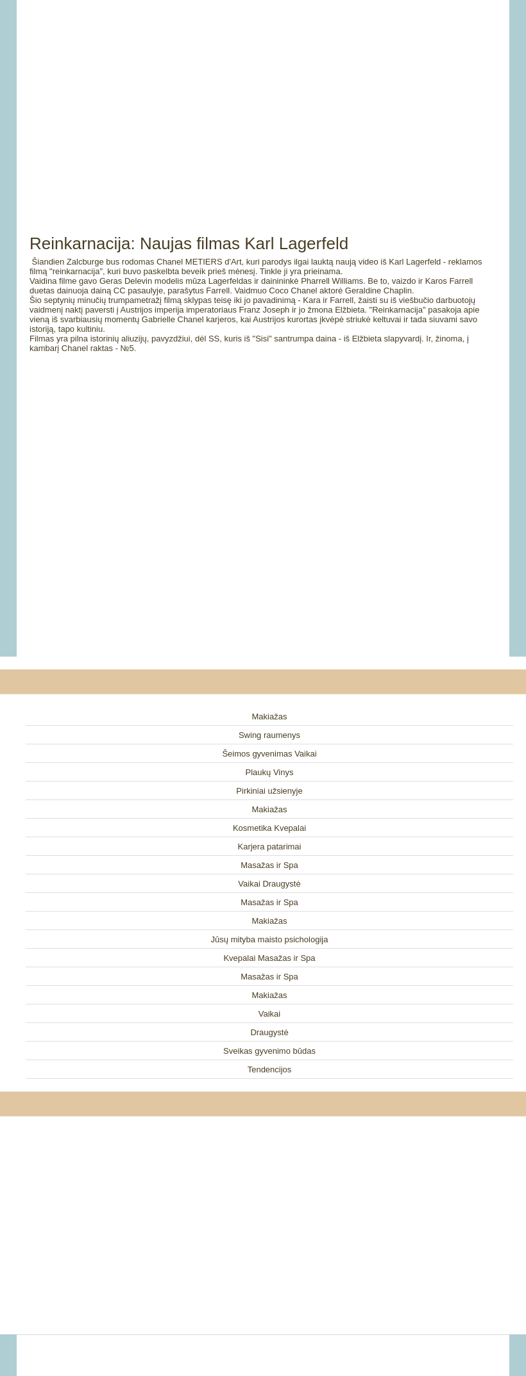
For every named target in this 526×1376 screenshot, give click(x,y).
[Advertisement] (263, 102)
